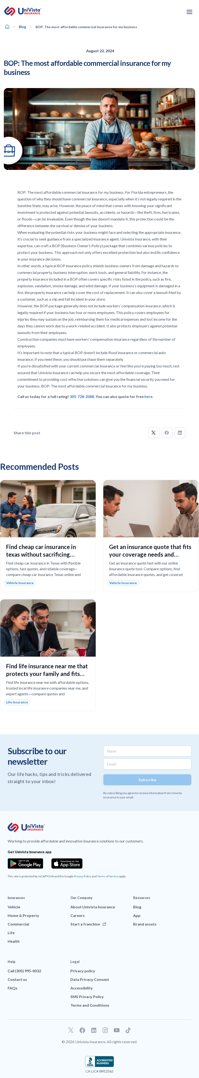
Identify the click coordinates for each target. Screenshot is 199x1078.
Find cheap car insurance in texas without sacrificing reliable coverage (41, 554)
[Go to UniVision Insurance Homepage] (23, 11)
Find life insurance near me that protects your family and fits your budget (47, 674)
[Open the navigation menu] (189, 12)
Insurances (16, 898)
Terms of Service (108, 876)
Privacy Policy (82, 876)
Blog (22, 27)
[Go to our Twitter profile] (71, 1030)
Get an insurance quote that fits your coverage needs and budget (150, 554)
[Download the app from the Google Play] (25, 863)
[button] (153, 432)
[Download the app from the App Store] (67, 863)
